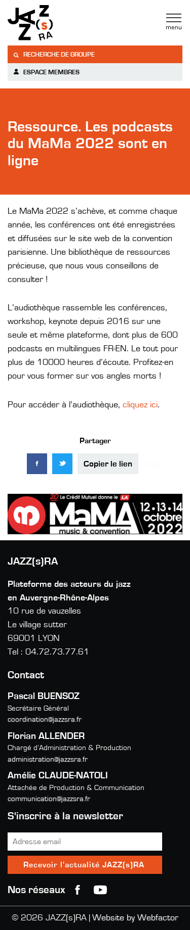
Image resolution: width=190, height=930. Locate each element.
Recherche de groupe (54, 55)
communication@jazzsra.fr (49, 799)
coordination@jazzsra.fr (45, 719)
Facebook (77, 890)
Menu (173, 21)
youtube (100, 890)
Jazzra (71, 22)
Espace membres (46, 72)
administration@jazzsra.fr (48, 759)
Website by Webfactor (135, 917)
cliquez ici (139, 404)
